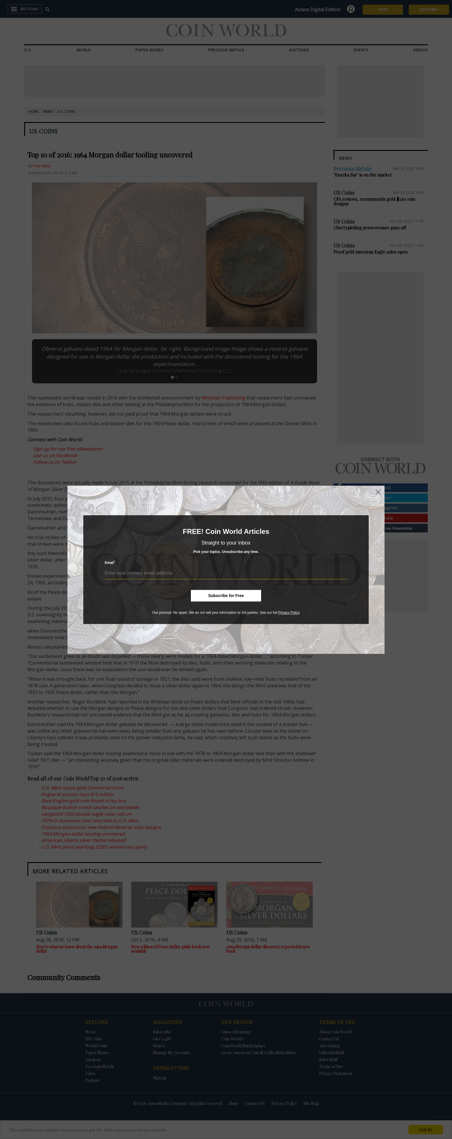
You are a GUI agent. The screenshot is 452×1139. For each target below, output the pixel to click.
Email (110, 562)
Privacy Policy (289, 613)
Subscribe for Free (226, 595)
